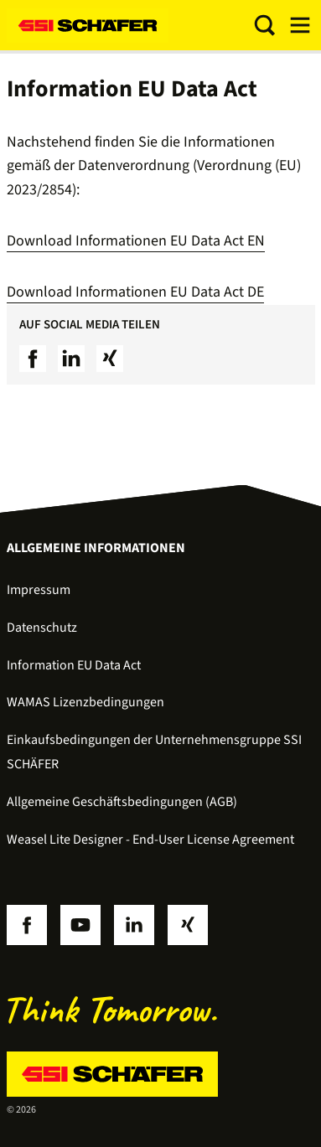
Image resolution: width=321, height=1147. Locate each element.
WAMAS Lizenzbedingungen (85, 702)
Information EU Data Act (74, 665)
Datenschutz (42, 627)
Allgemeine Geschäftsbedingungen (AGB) (122, 802)
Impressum (38, 590)
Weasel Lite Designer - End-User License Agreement (150, 839)
